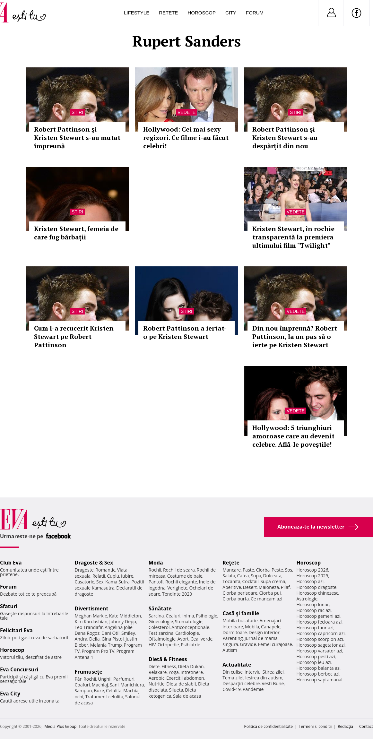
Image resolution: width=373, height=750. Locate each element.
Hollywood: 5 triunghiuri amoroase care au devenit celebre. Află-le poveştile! (293, 436)
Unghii (104, 679)
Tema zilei (232, 678)
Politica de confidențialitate (268, 726)
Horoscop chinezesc (317, 593)
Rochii (89, 679)
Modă (156, 562)
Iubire (127, 576)
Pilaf (285, 587)
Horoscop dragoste (317, 587)
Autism (229, 650)
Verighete (177, 588)
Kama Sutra (117, 582)
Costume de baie (185, 576)
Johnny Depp (122, 621)
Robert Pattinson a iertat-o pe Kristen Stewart (185, 332)
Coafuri (82, 685)
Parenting (232, 638)
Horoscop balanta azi (319, 668)
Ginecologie (161, 621)
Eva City (10, 693)
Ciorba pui (270, 593)
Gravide (248, 644)
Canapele (271, 627)
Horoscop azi (310, 581)
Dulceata (272, 576)
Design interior (263, 632)
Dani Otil (110, 633)
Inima (188, 616)
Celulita (114, 690)
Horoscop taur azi (315, 628)
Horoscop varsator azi (319, 651)
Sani (114, 685)
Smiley (128, 633)
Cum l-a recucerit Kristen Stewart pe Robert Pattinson (74, 336)
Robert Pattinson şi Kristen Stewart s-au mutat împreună (77, 137)
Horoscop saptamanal (320, 680)
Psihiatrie (190, 645)
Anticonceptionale (190, 627)
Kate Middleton (125, 616)
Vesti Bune (273, 683)
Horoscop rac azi (314, 610)
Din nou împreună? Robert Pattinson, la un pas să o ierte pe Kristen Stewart (294, 336)
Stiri (77, 112)
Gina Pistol (112, 639)
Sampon (83, 690)
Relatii (98, 576)
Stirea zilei (273, 672)
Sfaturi (8, 606)
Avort (183, 639)
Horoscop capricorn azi (321, 633)
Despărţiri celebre (241, 683)
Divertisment (91, 608)
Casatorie (84, 582)
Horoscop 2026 (312, 570)
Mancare (231, 570)
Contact (366, 726)
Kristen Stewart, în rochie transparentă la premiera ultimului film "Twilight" (293, 237)
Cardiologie (187, 633)
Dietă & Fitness (168, 659)
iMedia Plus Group (59, 726)
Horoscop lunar (313, 604)
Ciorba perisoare (239, 593)
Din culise (232, 672)
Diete (154, 666)
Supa (256, 576)
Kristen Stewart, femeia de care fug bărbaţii (76, 232)
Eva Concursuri (19, 669)
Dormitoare (234, 632)
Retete (168, 12)
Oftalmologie (162, 639)
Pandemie (253, 689)
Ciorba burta (235, 599)
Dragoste (83, 570)
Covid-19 (231, 689)
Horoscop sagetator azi (321, 645)
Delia (94, 639)
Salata (228, 576)
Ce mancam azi (266, 599)
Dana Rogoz (87, 633)
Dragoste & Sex (93, 562)
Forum (255, 12)
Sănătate (160, 608)
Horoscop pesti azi (316, 656)
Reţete (230, 562)
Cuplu (113, 576)
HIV (152, 645)
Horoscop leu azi (314, 662)
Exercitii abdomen (185, 678)
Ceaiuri (173, 616)
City (230, 12)
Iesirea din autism (263, 678)
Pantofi (156, 582)
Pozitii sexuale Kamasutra (109, 585)
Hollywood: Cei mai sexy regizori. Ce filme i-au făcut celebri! (186, 137)
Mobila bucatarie (240, 620)
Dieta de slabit (181, 684)
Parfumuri (123, 679)
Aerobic (157, 678)
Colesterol (159, 627)
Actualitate (236, 664)
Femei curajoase (275, 644)
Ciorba (263, 570)
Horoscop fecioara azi (319, 622)
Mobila (252, 627)
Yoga (174, 672)
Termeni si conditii (315, 726)
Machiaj (100, 685)
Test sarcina (161, 633)
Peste (277, 570)
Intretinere (191, 672)
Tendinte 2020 (177, 594)
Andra (80, 639)
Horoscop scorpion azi (320, 639)
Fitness (168, 666)
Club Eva (11, 562)
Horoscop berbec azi (318, 674)
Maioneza (269, 587)
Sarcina (156, 616)
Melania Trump (106, 645)
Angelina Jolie (119, 627)
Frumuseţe (88, 671)
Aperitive (231, 587)
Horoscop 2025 (312, 576)
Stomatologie (189, 621)
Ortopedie (168, 645)
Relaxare (158, 672)
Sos (288, 570)
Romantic (105, 570)
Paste (248, 570)
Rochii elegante (181, 582)
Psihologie (206, 616)
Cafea (243, 576)
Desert (250, 587)
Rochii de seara (179, 570)
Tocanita (231, 581)
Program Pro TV (98, 651)
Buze (99, 690)
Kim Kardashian (90, 621)
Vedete (186, 112)
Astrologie (307, 599)
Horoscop (201, 12)
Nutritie (157, 684)
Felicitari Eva (16, 630)
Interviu (253, 672)
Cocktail (250, 581)
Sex (100, 582)
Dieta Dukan (191, 666)
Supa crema (272, 581)
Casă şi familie (240, 613)
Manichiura (132, 685)
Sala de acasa (187, 696)
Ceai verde (201, 639)
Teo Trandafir (88, 627)
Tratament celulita (104, 697)
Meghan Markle (90, 616)
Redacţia (345, 726)
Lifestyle (136, 12)
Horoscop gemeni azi (319, 616)
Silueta (176, 690)
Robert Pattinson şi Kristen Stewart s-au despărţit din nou (284, 137)
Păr (78, 679)
